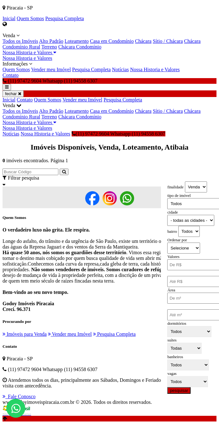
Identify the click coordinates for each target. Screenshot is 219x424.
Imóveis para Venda (25, 334)
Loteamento (77, 41)
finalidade (175, 187)
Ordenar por (177, 240)
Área (171, 290)
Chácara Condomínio (79, 46)
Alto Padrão (51, 41)
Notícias (120, 69)
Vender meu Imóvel (51, 69)
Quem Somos (30, 18)
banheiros (175, 357)
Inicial (9, 18)
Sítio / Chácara (168, 41)
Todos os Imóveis (20, 41)
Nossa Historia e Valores (29, 52)
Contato (11, 75)
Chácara (143, 41)
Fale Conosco (19, 396)
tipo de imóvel (179, 195)
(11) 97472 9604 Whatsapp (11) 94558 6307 (118, 133)
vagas (171, 373)
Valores (173, 257)
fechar (13, 93)
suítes (171, 340)
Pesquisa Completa (64, 18)
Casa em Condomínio (112, 41)
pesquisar (179, 390)
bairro (172, 231)
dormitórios (176, 323)
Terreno (49, 46)
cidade (172, 212)
